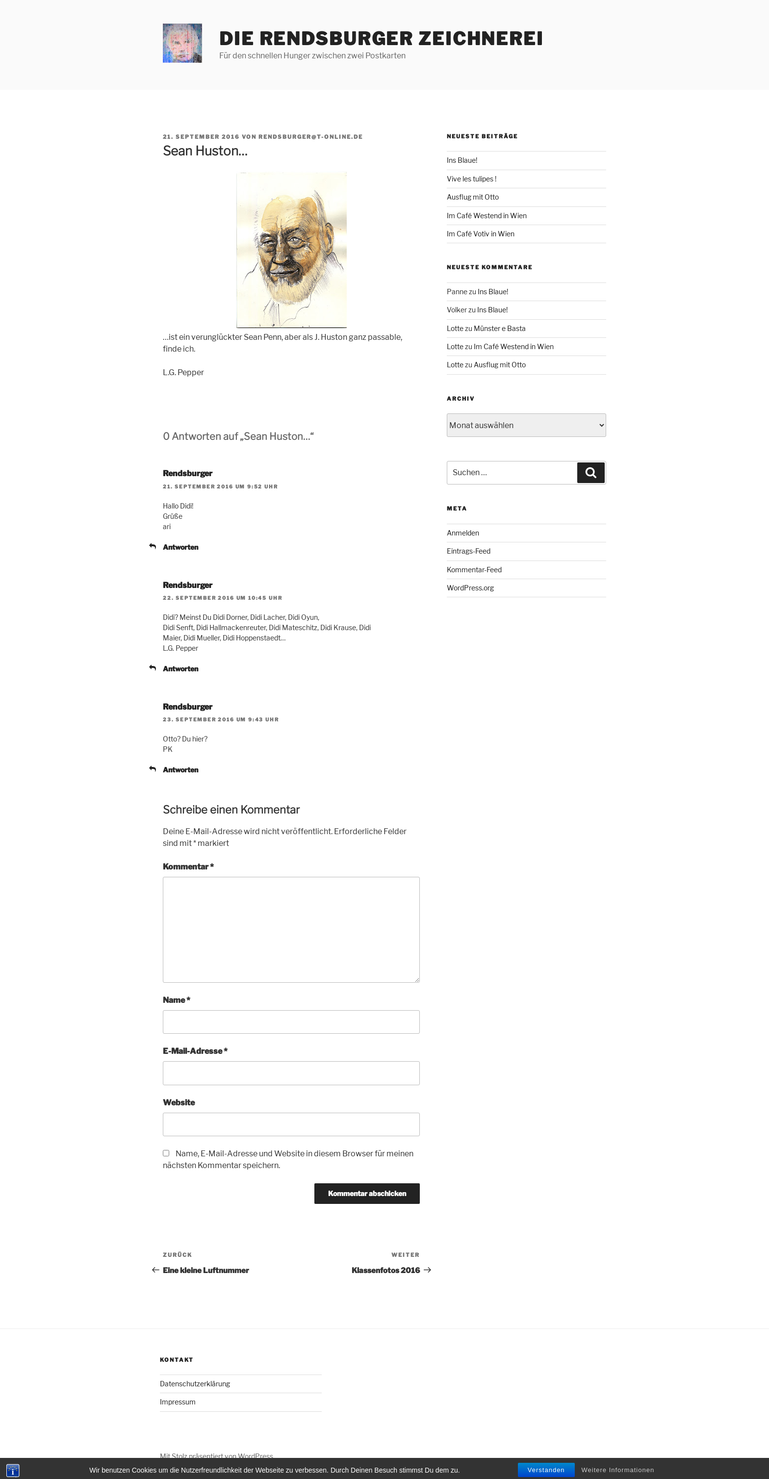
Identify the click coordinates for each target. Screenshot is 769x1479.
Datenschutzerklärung (195, 1383)
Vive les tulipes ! (471, 179)
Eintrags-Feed (468, 551)
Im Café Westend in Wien (487, 215)
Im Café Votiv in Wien (480, 234)
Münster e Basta (500, 328)
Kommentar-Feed (474, 569)
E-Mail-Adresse (195, 1051)
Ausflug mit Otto (473, 197)
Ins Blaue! (462, 160)
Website (179, 1102)
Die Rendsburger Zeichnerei (381, 39)
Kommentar (188, 866)
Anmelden (463, 533)
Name (176, 1000)
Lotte (455, 328)
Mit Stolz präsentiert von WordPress (216, 1456)
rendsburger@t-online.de (310, 136)
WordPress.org (470, 588)
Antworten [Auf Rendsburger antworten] (180, 547)
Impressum (178, 1402)
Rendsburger (187, 473)
